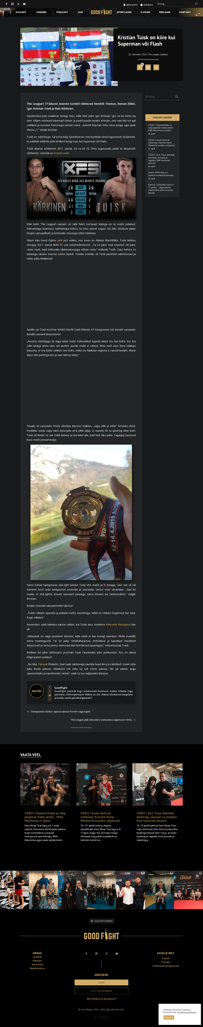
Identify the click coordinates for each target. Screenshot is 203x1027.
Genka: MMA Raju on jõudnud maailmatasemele (160, 173)
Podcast (62, 12)
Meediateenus (37, 968)
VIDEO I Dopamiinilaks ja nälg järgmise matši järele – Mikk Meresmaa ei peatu (161, 128)
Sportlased (124, 12)
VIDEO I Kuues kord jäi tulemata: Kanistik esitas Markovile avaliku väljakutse (161, 143)
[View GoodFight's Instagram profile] (49, 699)
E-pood (145, 12)
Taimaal (42, 664)
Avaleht (21, 12)
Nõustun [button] (169, 1017)
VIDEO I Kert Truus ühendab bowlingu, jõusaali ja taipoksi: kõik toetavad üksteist (161, 158)
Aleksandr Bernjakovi (118, 624)
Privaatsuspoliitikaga (186, 1012)
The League (153, 54)
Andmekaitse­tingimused (166, 965)
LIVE (80, 12)
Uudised (41, 12)
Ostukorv (148, 4)
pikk (60, 240)
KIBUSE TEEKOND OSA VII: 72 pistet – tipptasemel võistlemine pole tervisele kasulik (161, 188)
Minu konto (132, 4)
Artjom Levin (61, 153)
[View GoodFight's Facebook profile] (49, 687)
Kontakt (185, 12)
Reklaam (164, 12)
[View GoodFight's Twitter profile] (49, 691)
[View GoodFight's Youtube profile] (49, 695)
